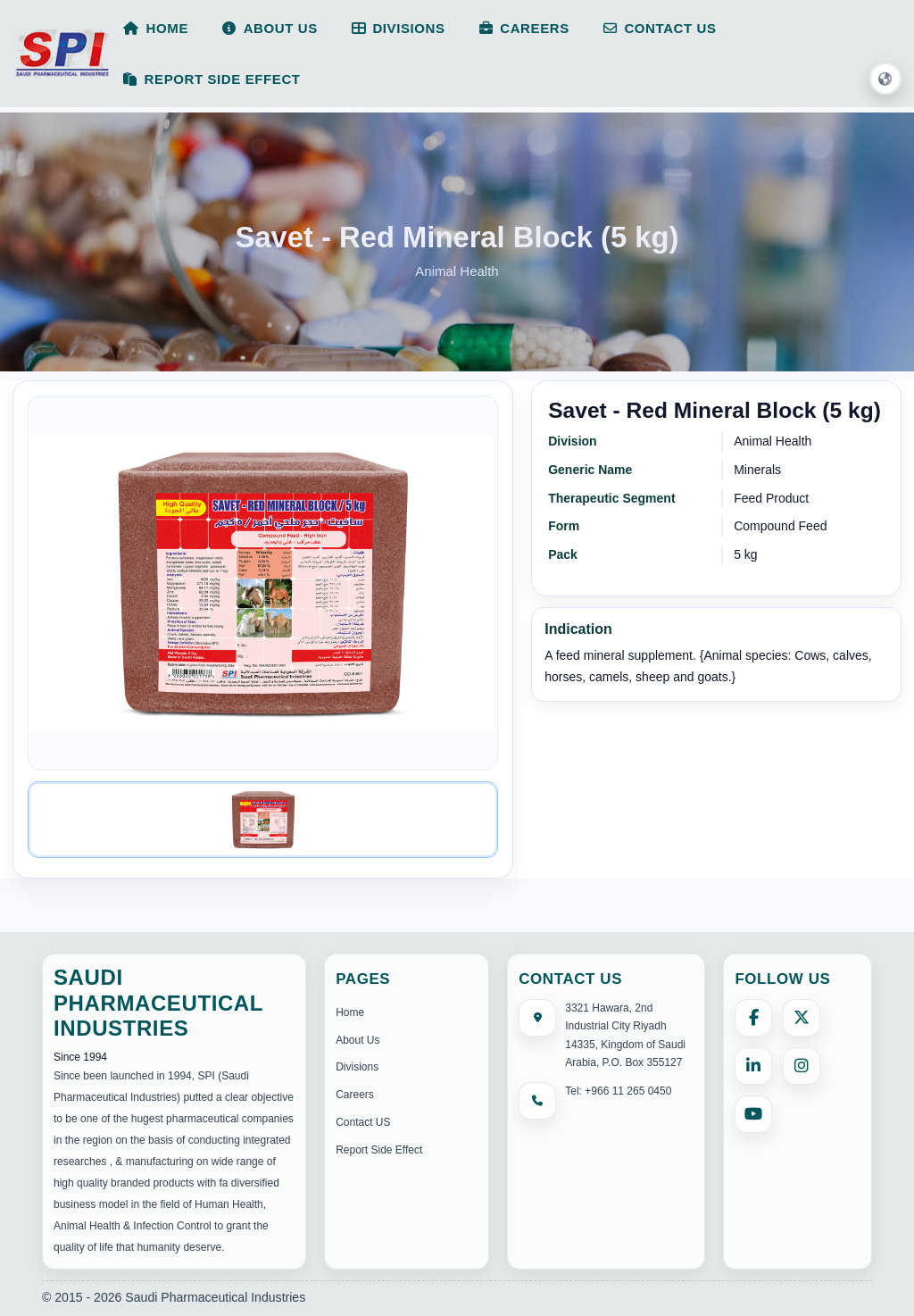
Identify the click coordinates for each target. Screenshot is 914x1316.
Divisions (357, 1067)
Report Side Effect (379, 1150)
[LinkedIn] (753, 1066)
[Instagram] (801, 1066)
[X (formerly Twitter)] (801, 1018)
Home (350, 1012)
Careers (355, 1094)
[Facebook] (753, 1018)
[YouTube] (753, 1114)
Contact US (363, 1122)
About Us (357, 1040)
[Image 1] (263, 819)
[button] (885, 79)
